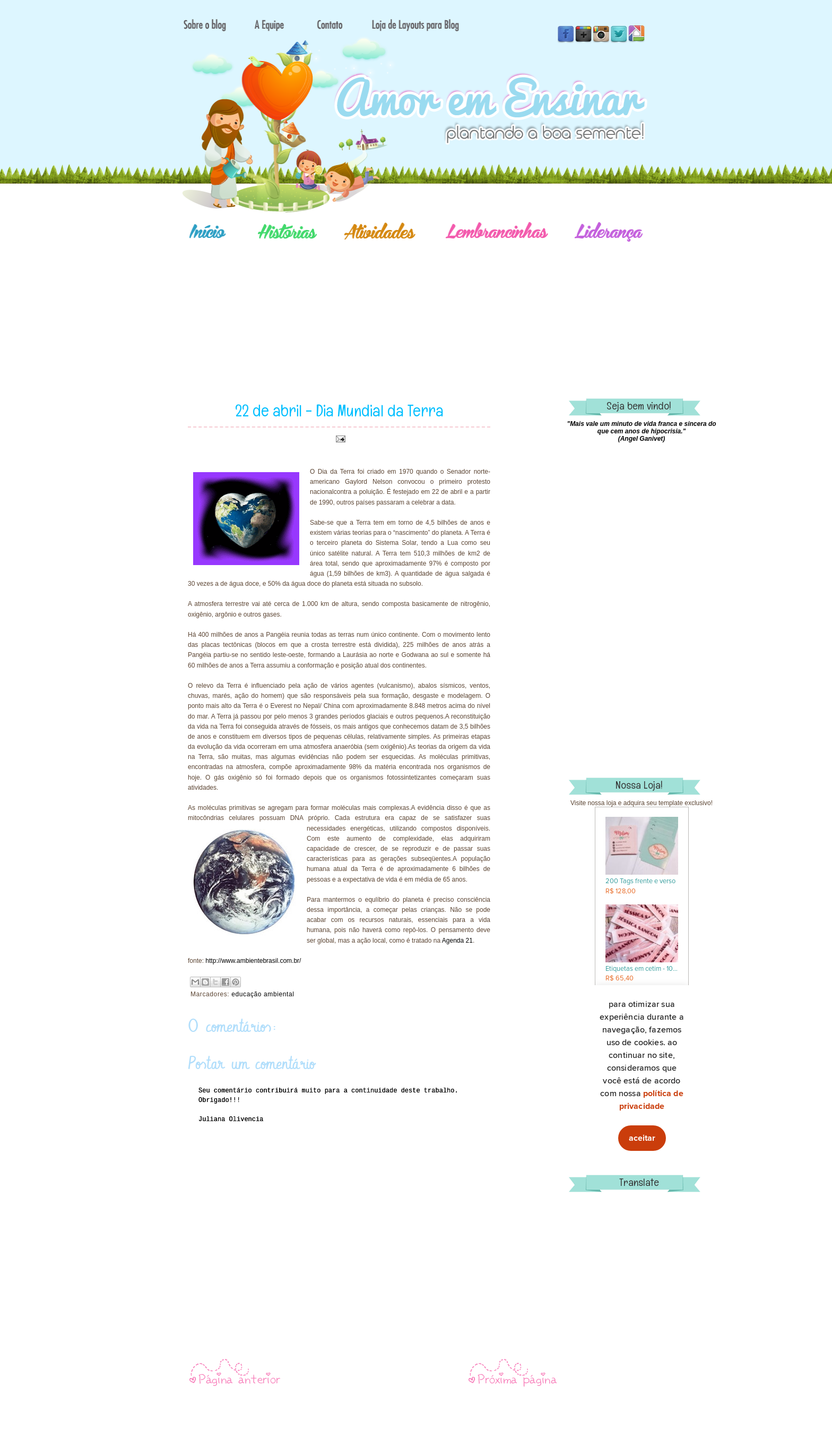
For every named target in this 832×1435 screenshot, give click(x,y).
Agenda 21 (457, 940)
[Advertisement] (453, 305)
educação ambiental (262, 994)
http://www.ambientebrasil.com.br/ (253, 960)
